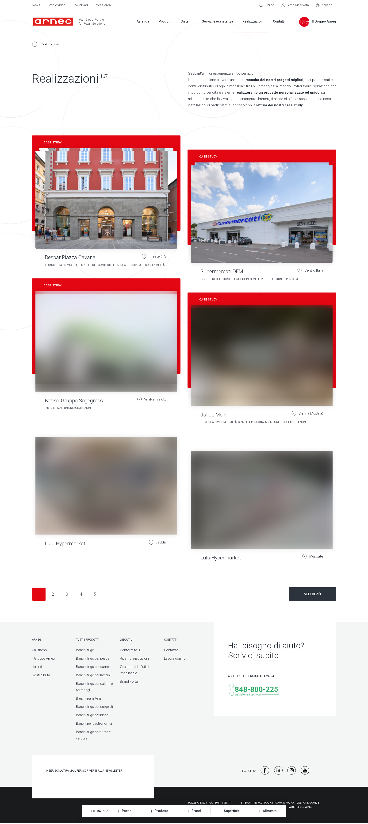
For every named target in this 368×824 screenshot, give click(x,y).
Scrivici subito (253, 655)
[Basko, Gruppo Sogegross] (106, 346)
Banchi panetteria (89, 698)
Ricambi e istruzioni (134, 658)
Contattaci (171, 650)
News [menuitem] (36, 5)
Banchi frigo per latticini (93, 675)
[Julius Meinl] (262, 360)
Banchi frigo (85, 650)
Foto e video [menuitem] (56, 5)
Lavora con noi (175, 658)
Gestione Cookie (307, 802)
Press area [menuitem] (103, 5)
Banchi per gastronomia (94, 723)
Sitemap (246, 802)
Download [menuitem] (80, 5)
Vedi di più (312, 594)
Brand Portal (129, 681)
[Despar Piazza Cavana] (106, 203)
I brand (37, 667)
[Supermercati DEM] (262, 217)
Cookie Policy (285, 802)
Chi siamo (39, 650)
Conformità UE (131, 650)
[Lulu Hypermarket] (106, 495)
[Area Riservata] (295, 5)
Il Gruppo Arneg (43, 658)
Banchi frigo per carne (92, 667)
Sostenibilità (41, 675)
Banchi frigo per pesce (92, 658)
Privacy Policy (263, 802)
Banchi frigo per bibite (92, 715)
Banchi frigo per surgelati (94, 706)
